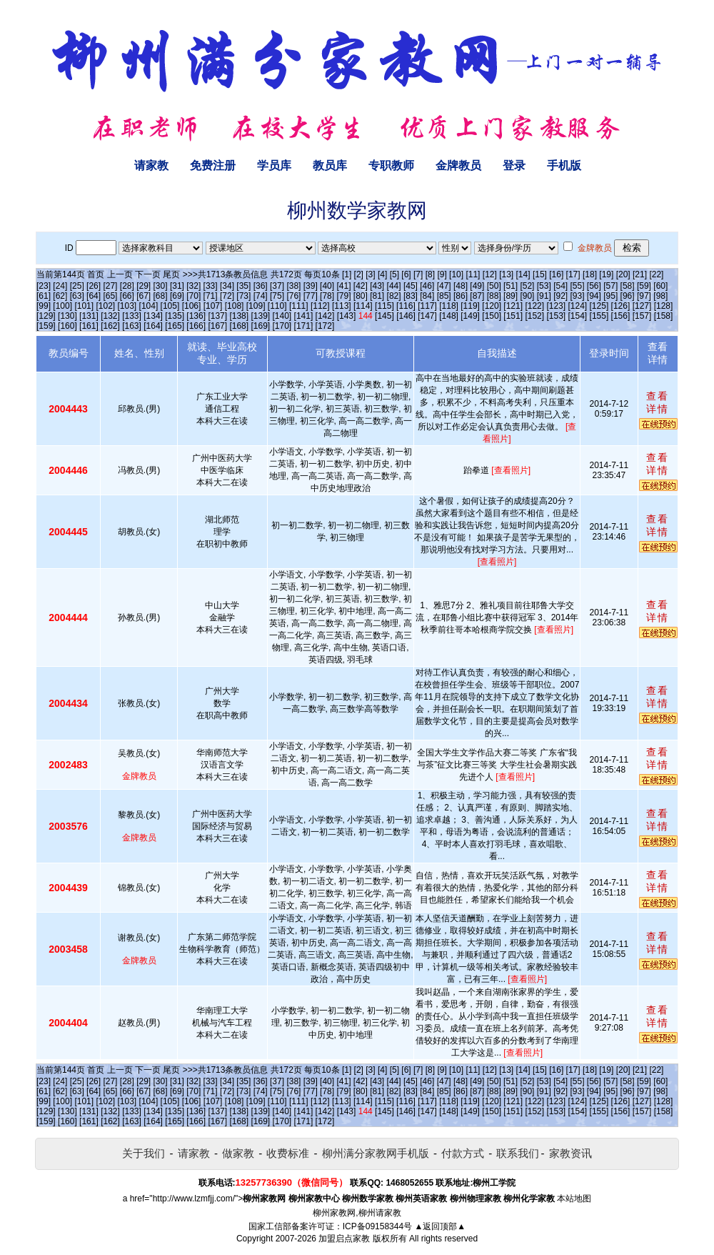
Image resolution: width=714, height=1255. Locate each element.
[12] (490, 274)
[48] (460, 286)
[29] (143, 286)
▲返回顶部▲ (440, 1226)
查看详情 (657, 402)
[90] (527, 296)
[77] (310, 296)
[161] (89, 326)
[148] (448, 316)
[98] (660, 296)
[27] (110, 286)
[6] (406, 274)
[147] (427, 316)
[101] (84, 306)
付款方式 (462, 1153)
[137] (217, 316)
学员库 (274, 165)
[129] (46, 316)
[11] (473, 274)
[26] (93, 286)
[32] (193, 286)
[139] (260, 316)
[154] (578, 316)
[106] (191, 306)
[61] (43, 296)
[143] (346, 316)
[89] (510, 296)
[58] (627, 286)
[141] (303, 316)
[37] (277, 286)
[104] (149, 306)
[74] (260, 296)
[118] (448, 306)
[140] (282, 316)
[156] (620, 316)
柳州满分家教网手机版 (375, 1153)
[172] (325, 326)
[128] (663, 306)
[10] (456, 274)
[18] (590, 274)
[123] (555, 306)
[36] (260, 286)
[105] (170, 306)
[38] (293, 286)
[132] (110, 316)
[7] (418, 274)
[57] (610, 286)
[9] (441, 274)
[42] (360, 286)
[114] (363, 306)
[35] (243, 286)
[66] (127, 296)
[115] (384, 306)
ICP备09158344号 (377, 1226)
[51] (510, 286)
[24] (60, 286)
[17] (573, 274)
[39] (310, 286)
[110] (277, 306)
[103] (127, 306)
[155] (599, 316)
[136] (196, 316)
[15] (540, 274)
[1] (346, 274)
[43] (377, 286)
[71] (210, 296)
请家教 (151, 165)
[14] (523, 274)
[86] (460, 296)
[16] (556, 274)
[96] (627, 296)
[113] (341, 306)
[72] (227, 296)
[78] (327, 296)
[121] (513, 306)
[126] (620, 306)
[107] (213, 306)
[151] (513, 316)
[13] (506, 274)
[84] (427, 296)
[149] (470, 316)
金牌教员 (458, 165)
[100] (62, 306)
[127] (642, 306)
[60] (660, 286)
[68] (161, 296)
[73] (243, 296)
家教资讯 (570, 1153)
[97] (644, 296)
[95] (610, 296)
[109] (256, 306)
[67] (143, 296)
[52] (527, 286)
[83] (410, 296)
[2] (358, 274)
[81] (377, 296)
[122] (534, 306)
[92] (560, 296)
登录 (514, 165)
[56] (594, 286)
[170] (282, 326)
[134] (153, 316)
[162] (110, 326)
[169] (260, 326)
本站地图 (574, 1199)
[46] (427, 286)
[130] (67, 316)
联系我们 (517, 1153)
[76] (293, 296)
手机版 (564, 165)
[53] (544, 286)
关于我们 (143, 1153)
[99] (43, 306)
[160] (67, 326)
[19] (606, 274)
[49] (477, 286)
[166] (196, 326)
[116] (406, 306)
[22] (656, 274)
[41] (343, 286)
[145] (384, 316)
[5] (394, 274)
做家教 (238, 1153)
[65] (110, 296)
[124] (577, 306)
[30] (161, 286)
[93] (577, 296)
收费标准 (287, 1153)
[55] (577, 286)
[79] (343, 296)
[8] (430, 274)
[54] (560, 286)
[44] (394, 286)
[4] (382, 274)
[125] (599, 306)
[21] (640, 274)
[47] (444, 286)
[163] (131, 326)
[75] (277, 296)
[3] (370, 274)
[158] (663, 316)
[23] (43, 286)
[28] (127, 286)
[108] (234, 306)
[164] (153, 326)
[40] (327, 286)
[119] (470, 306)
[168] (238, 326)
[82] (394, 296)
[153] (555, 316)
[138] (238, 316)
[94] (594, 296)
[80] (360, 296)
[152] (534, 316)
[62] (60, 296)
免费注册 (213, 165)
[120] (491, 306)
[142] (325, 316)
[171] (303, 326)
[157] (642, 316)
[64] (93, 296)
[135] (174, 316)
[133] (131, 316)
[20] (623, 274)
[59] (644, 286)
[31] (177, 286)
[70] (193, 296)
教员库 (330, 165)
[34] (227, 286)
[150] (491, 316)
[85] (444, 296)
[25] (77, 286)
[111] (298, 306)
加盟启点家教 (344, 1239)
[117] (427, 306)
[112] (320, 306)
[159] (46, 326)
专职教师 (391, 165)
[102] (105, 306)
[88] (494, 296)
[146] (406, 316)
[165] (174, 326)
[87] (477, 296)
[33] (210, 286)
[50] (494, 286)
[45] (410, 286)
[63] (77, 296)
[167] (217, 326)
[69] (177, 296)
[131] (89, 316)
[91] (544, 296)
